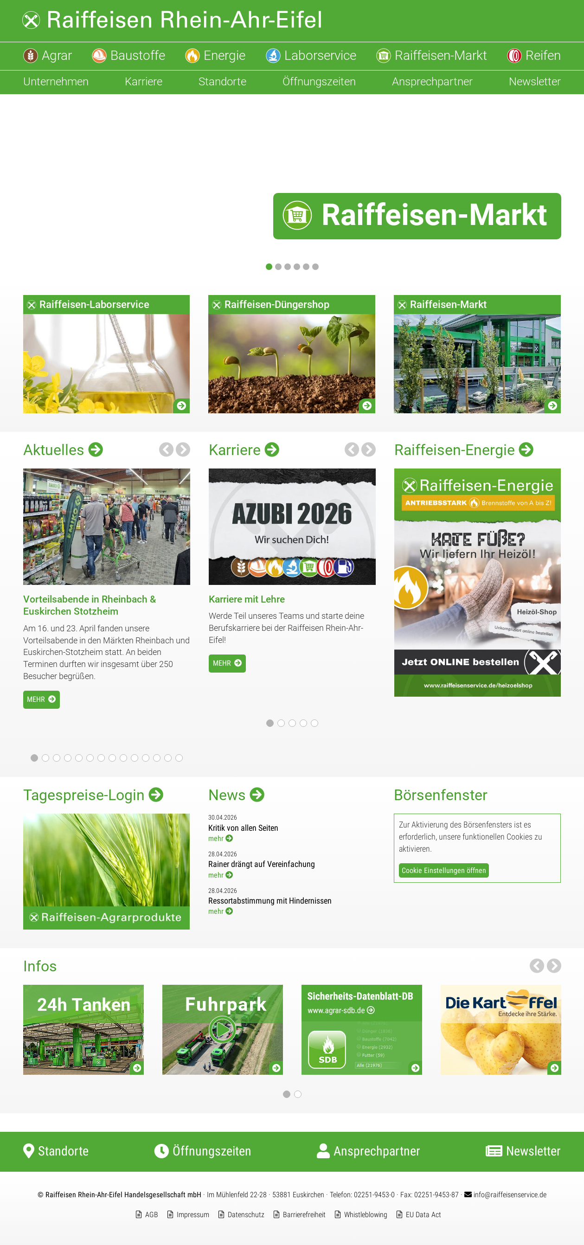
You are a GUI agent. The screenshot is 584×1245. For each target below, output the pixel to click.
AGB (151, 1214)
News (236, 795)
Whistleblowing (365, 1214)
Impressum (193, 1214)
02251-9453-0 (374, 1194)
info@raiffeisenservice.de (505, 1194)
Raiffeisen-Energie (463, 449)
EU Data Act (423, 1214)
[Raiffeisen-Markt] (292, 185)
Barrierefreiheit (304, 1214)
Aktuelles (63, 449)
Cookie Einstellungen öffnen (444, 870)
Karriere (244, 449)
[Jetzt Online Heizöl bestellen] (477, 694)
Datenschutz (246, 1214)
